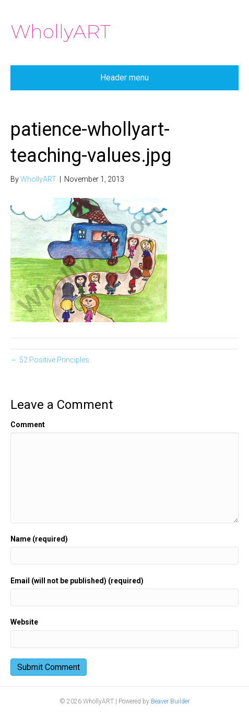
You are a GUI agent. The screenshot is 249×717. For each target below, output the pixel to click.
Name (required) (39, 539)
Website (24, 622)
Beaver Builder (170, 701)
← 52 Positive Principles (49, 360)
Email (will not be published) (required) (77, 581)
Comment (27, 424)
